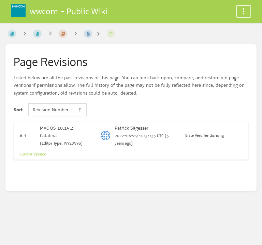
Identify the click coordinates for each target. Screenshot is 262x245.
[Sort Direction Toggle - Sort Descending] (79, 109)
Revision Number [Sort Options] (51, 110)
